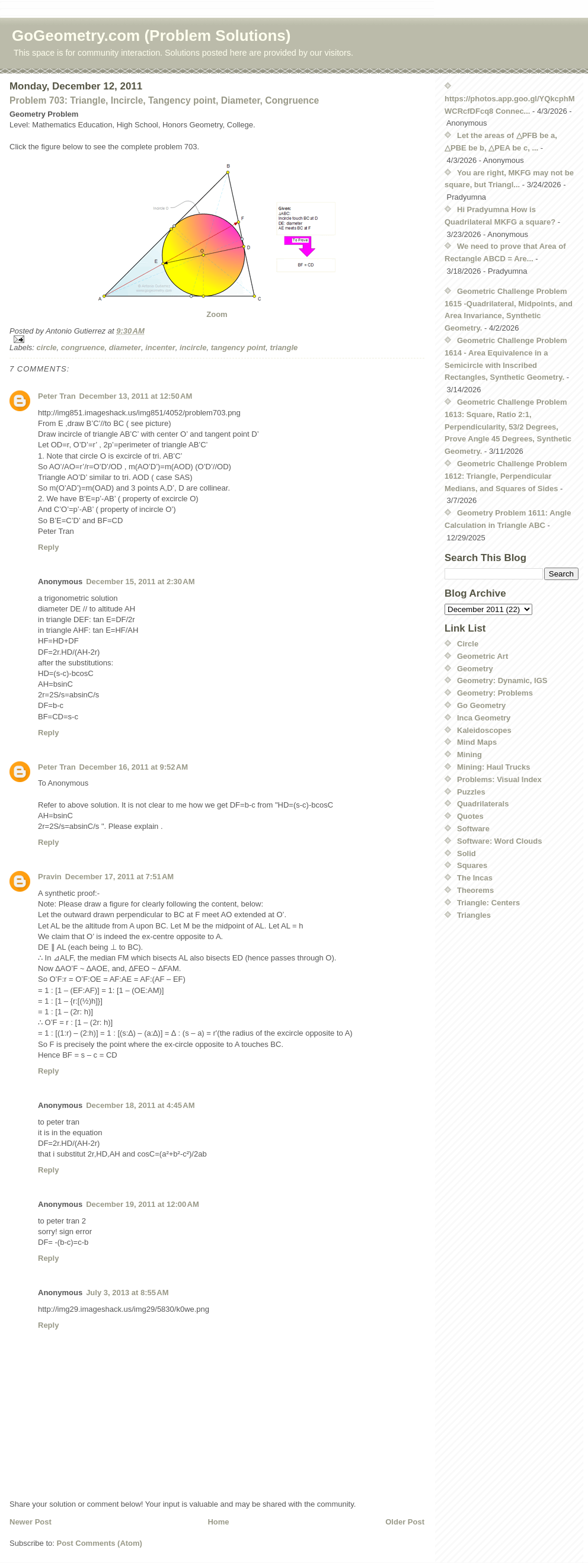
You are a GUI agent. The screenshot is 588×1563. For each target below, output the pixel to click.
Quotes (470, 816)
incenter (160, 347)
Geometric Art (482, 656)
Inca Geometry (483, 717)
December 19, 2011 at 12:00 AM (142, 1204)
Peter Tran (57, 396)
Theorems (475, 890)
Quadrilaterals (483, 803)
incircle (193, 347)
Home (218, 1521)
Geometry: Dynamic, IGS (502, 680)
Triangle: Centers (488, 902)
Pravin (50, 876)
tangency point (238, 347)
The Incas (475, 877)
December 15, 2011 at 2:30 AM (140, 581)
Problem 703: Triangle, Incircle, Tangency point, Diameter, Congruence (164, 100)
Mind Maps (477, 742)
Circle (467, 643)
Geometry (475, 668)
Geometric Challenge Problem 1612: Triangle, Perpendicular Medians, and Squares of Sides (506, 476)
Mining (469, 754)
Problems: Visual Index (499, 779)
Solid (466, 853)
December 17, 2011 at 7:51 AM (119, 876)
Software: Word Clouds (499, 841)
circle (47, 347)
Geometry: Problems (495, 692)
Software (473, 828)
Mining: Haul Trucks (494, 767)
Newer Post (30, 1521)
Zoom (216, 314)
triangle (284, 347)
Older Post (404, 1521)
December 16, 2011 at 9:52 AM (133, 767)
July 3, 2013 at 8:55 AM (127, 1292)
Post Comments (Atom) (99, 1543)
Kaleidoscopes (484, 730)
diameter (125, 347)
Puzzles (471, 791)
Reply (48, 547)
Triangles (474, 915)
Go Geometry (481, 705)
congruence (83, 347)
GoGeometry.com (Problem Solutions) (151, 35)
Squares (472, 865)
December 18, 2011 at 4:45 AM (140, 1105)
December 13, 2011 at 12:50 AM (136, 396)
